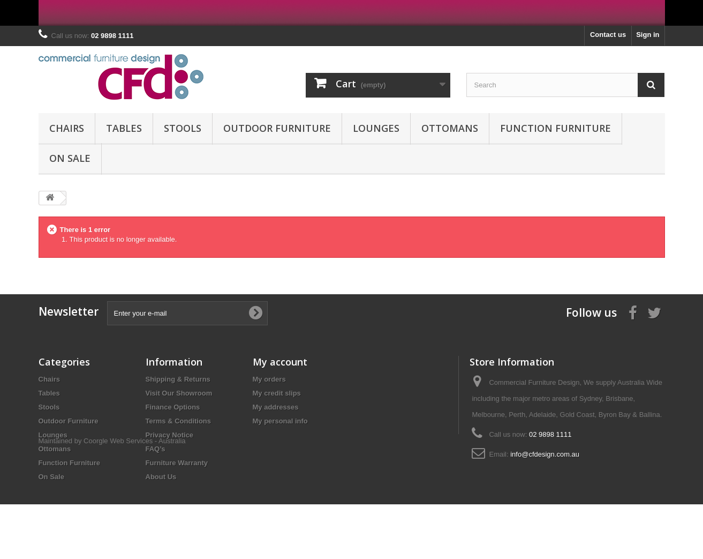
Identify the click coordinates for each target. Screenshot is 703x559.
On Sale (69, 158)
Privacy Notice (170, 435)
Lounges (376, 128)
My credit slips (277, 393)
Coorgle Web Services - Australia (135, 495)
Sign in (647, 35)
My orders (269, 379)
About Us (161, 477)
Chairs (66, 128)
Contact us (608, 35)
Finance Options (173, 407)
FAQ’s (155, 449)
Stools (182, 128)
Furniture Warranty (177, 463)
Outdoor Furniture (277, 128)
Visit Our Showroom (179, 393)
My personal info (280, 421)
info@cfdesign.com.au (544, 454)
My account (280, 361)
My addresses (276, 407)
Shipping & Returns (178, 379)
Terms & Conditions (178, 421)
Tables (124, 128)
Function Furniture (555, 128)
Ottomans (449, 128)
